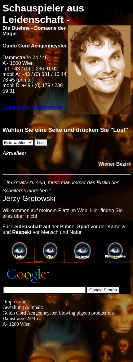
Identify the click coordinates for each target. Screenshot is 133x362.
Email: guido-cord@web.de (32, 107)
